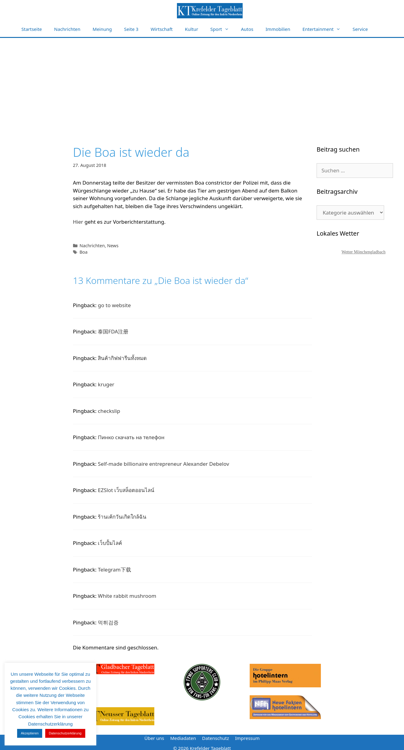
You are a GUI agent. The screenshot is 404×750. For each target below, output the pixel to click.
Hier (78, 221)
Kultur (191, 29)
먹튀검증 (108, 622)
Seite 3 (131, 29)
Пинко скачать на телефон (131, 437)
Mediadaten (183, 738)
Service (360, 29)
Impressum (247, 738)
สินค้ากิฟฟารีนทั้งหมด (122, 358)
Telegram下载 (114, 569)
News (113, 245)
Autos (247, 29)
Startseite (31, 29)
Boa (83, 252)
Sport (222, 29)
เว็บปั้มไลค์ (110, 542)
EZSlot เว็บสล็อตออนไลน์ (126, 490)
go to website (114, 305)
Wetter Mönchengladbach (364, 252)
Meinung (102, 29)
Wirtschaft (162, 29)
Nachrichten (67, 29)
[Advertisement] (202, 84)
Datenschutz (215, 738)
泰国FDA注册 (113, 331)
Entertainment (325, 29)
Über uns (154, 738)
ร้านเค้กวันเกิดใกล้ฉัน (122, 516)
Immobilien (278, 29)
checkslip (109, 410)
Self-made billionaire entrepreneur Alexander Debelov (163, 463)
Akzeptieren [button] (30, 733)
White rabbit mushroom (127, 595)
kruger (106, 384)
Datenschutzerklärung (65, 733)
